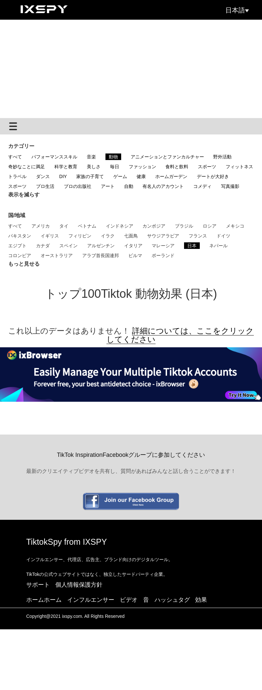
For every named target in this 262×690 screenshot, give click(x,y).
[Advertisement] (131, 69)
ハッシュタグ (172, 600)
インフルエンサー (90, 600)
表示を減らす (24, 194)
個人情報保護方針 (79, 584)
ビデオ (129, 600)
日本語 (237, 10)
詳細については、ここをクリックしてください (180, 335)
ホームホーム (44, 600)
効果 (201, 600)
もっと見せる (24, 264)
